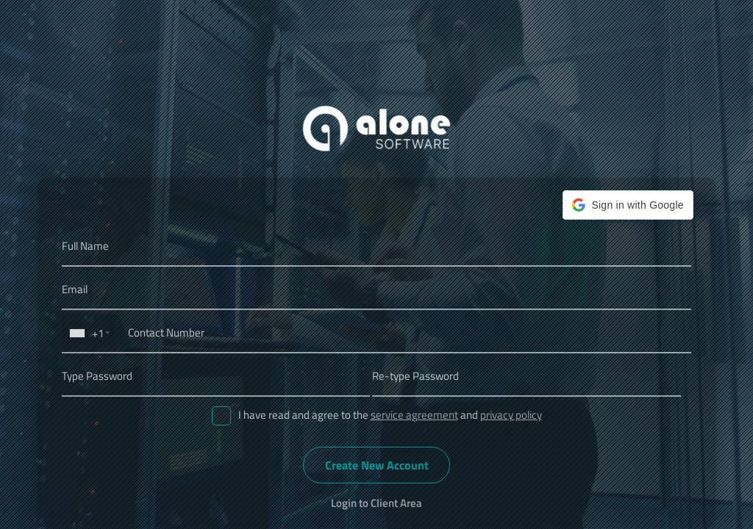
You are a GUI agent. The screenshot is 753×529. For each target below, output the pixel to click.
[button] (628, 205)
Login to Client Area (376, 502)
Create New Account (377, 465)
